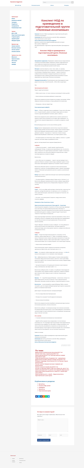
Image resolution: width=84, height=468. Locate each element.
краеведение (42, 387)
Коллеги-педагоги (16, 2)
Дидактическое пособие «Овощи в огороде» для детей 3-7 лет (50, 359)
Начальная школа (36, 5)
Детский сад (18, 5)
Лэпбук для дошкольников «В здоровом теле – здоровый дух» (50, 358)
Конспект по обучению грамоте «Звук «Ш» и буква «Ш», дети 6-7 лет (52, 368)
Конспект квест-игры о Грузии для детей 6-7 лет (47, 353)
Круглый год (42, 389)
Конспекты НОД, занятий (45, 385)
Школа (52, 5)
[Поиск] (72, 2)
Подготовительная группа (45, 390)
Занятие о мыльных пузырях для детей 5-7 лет (46, 367)
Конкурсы (66, 5)
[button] (36, 396)
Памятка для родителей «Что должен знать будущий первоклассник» (52, 369)
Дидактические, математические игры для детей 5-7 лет (49, 352)
